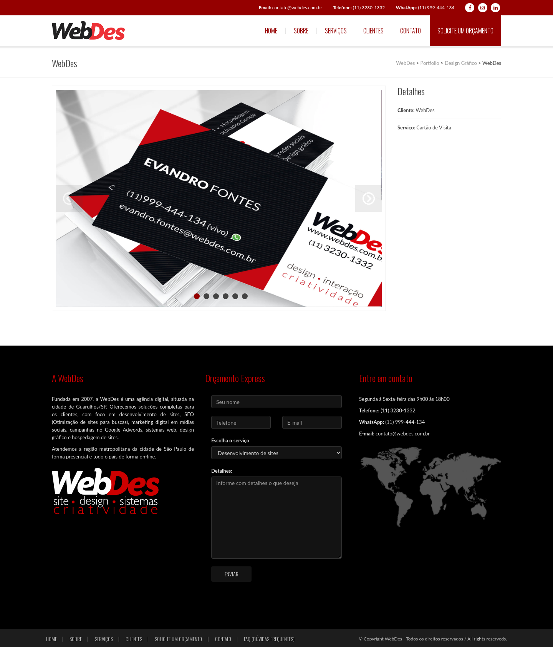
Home (271, 30)
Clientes (373, 30)
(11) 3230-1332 (359, 7)
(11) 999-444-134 (425, 7)
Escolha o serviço (230, 440)
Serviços (336, 30)
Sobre (301, 30)
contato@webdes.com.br (290, 7)
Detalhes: (221, 471)
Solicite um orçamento (465, 30)
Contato (410, 30)
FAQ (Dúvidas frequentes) (269, 639)
